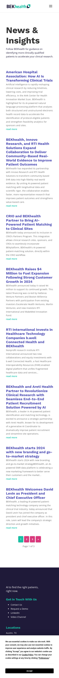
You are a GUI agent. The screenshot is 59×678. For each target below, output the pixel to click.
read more (11, 129)
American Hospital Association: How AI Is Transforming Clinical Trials (29, 76)
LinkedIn (15, 612)
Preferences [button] (44, 658)
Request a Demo (19, 608)
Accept (30, 671)
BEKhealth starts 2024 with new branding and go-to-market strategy (29, 452)
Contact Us (16, 604)
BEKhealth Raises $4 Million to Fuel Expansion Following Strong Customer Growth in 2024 (29, 275)
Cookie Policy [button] (27, 655)
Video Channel (18, 616)
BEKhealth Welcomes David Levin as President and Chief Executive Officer (29, 493)
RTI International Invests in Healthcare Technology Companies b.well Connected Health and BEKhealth (29, 338)
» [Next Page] (38, 539)
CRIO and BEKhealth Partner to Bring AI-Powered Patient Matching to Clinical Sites (29, 222)
